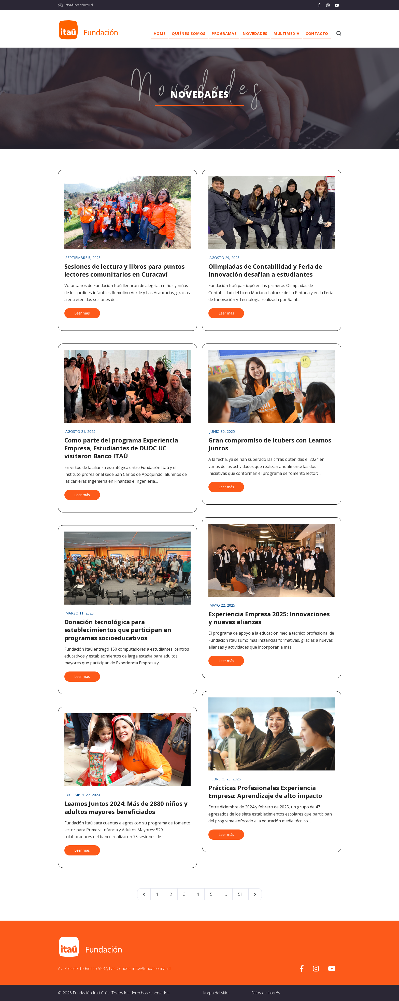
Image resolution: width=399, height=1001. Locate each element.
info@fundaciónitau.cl (79, 5)
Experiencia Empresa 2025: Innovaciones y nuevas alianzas (269, 618)
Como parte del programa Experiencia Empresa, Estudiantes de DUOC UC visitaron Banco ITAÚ (121, 448)
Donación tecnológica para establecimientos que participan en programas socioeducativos (118, 630)
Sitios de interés (265, 993)
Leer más (82, 313)
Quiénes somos (181, 33)
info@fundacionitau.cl (151, 968)
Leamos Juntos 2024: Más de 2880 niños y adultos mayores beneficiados (126, 807)
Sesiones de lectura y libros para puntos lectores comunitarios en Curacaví (124, 270)
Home (151, 33)
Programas (218, 33)
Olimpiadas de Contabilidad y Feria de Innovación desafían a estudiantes (265, 270)
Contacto (315, 33)
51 (240, 894)
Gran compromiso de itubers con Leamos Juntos (269, 444)
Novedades (250, 33)
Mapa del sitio (216, 993)
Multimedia (284, 33)
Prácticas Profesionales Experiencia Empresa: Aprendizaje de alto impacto (265, 791)
